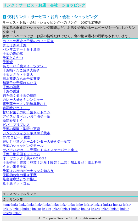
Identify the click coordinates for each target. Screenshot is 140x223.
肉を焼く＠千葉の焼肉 (20, 95)
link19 (46, 209)
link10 (88, 205)
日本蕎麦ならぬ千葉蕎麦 (21, 79)
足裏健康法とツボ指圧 (20, 179)
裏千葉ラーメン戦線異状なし (25, 104)
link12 (107, 205)
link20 (56, 209)
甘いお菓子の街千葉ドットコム (26, 112)
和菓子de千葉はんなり (20, 83)
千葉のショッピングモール (23, 146)
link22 (75, 209)
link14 (127, 205)
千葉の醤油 (11, 91)
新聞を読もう (13, 120)
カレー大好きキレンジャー (23, 100)
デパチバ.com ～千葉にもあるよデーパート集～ (40, 150)
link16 (17, 209)
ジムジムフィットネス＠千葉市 (26, 133)
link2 (22, 205)
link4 (39, 205)
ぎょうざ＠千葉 (14, 45)
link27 (124, 209)
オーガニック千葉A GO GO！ (25, 158)
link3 (31, 205)
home (6, 205)
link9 (79, 205)
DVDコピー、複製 (17, 137)
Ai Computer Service (53, 218)
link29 (17, 213)
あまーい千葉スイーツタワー (25, 66)
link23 (85, 209)
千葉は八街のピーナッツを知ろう (28, 171)
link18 (36, 209)
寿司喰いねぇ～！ (16, 108)
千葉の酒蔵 (11, 87)
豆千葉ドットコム (16, 183)
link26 (114, 209)
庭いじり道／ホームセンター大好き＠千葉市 (37, 141)
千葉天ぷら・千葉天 (18, 74)
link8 (71, 205)
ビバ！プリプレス (16, 125)
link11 (97, 205)
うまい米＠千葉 (14, 167)
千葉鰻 (8, 62)
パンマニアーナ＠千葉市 (21, 49)
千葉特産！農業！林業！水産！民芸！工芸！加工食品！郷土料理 (52, 162)
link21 (65, 209)
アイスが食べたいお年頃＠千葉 (26, 116)
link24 (95, 209)
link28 (7, 213)
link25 (104, 209)
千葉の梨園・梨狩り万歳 (21, 129)
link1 (14, 205)
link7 (63, 205)
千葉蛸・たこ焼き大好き (21, 70)
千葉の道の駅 (13, 53)
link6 (55, 205)
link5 (47, 205)
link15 (7, 209)
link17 (26, 209)
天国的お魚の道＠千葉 (20, 175)
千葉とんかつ (13, 58)
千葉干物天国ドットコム (21, 154)
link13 (117, 205)
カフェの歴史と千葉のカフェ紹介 (28, 41)
